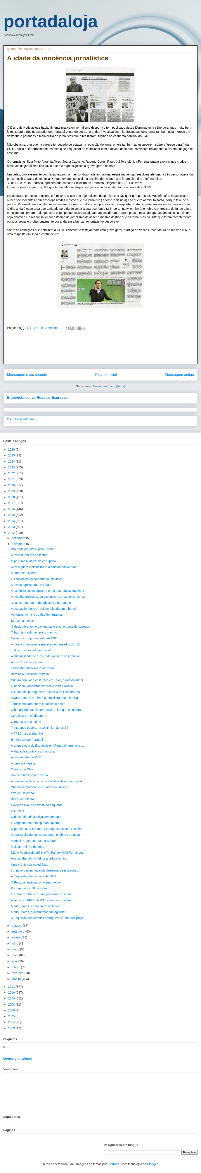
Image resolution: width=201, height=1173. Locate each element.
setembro (18, 931)
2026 (12, 449)
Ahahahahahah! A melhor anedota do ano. (39, 858)
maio (15, 955)
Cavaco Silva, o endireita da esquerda (37, 805)
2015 (12, 515)
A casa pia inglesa (23, 763)
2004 (12, 1022)
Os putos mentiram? (21, 419)
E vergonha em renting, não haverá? (36, 823)
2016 (12, 509)
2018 (12, 497)
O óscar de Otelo (22, 769)
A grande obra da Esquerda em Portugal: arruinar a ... (47, 745)
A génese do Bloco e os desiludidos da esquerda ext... (48, 781)
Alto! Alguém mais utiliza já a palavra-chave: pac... (45, 567)
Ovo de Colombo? (23, 793)
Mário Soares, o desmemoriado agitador (38, 912)
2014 (12, 521)
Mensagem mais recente (27, 375)
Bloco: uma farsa (22, 799)
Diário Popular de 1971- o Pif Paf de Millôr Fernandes (47, 852)
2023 (12, 467)
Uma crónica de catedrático (29, 864)
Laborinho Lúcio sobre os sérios (32, 668)
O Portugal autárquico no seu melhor (36, 882)
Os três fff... (19, 811)
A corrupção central (24, 573)
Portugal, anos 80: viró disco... (31, 888)
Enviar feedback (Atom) (109, 386)
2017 (12, 503)
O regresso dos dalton (26, 722)
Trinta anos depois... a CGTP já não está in (40, 727)
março (16, 967)
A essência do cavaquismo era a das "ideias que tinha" (48, 590)
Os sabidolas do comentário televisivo (36, 579)
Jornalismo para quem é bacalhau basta (38, 704)
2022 (12, 473)
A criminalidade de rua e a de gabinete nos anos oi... (46, 656)
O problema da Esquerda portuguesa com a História (46, 829)
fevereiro (18, 973)
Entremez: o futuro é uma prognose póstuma (41, 894)
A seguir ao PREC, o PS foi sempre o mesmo (42, 900)
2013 (12, 527)
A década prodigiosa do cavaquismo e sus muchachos (48, 596)
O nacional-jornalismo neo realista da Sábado (42, 686)
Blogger (152, 1164)
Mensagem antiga (179, 375)
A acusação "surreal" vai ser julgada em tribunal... (44, 608)
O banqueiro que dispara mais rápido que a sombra (46, 710)
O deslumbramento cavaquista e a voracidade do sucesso (50, 626)
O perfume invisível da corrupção (33, 561)
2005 (12, 1016)
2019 (12, 491)
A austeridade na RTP (26, 757)
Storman (113, 1164)
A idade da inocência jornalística (33, 751)
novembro (19, 544)
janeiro (17, 979)
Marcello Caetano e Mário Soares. (34, 841)
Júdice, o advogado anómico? (31, 650)
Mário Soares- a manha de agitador (35, 906)
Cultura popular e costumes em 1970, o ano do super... (48, 680)
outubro (17, 925)
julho (15, 943)
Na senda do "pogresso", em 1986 (34, 638)
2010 (12, 992)
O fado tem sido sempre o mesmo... (35, 632)
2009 (12, 998)
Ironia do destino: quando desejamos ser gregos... (45, 870)
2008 (12, 1004)
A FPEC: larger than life (27, 733)
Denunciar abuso (17, 1058)
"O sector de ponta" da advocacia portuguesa (42, 602)
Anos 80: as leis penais (26, 662)
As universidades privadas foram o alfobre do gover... (47, 834)
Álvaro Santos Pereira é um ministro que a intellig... (45, 698)
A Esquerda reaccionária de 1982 (33, 876)
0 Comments (49, 328)
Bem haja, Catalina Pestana (30, 674)
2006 (12, 1010)
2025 (12, 455)
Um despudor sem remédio (29, 775)
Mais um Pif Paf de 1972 (27, 846)
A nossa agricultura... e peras (30, 585)
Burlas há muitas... (23, 620)
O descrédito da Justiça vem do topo (36, 817)
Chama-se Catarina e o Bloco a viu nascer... (41, 787)
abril (15, 961)
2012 (12, 533)
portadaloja (50, 21)
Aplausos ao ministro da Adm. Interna (36, 614)
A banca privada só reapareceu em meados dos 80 (45, 644)
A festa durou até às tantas (29, 555)
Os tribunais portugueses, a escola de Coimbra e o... (46, 692)
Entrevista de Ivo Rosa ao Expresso (37, 397)
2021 (12, 479)
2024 (12, 461)
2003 (12, 1028)
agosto (17, 937)
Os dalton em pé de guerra (29, 715)
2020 (12, 485)
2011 (12, 986)
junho (16, 949)
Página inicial (106, 375)
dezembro (19, 538)
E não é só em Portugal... (28, 739)
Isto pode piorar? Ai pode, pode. (32, 549)
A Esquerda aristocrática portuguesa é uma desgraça (47, 918)
